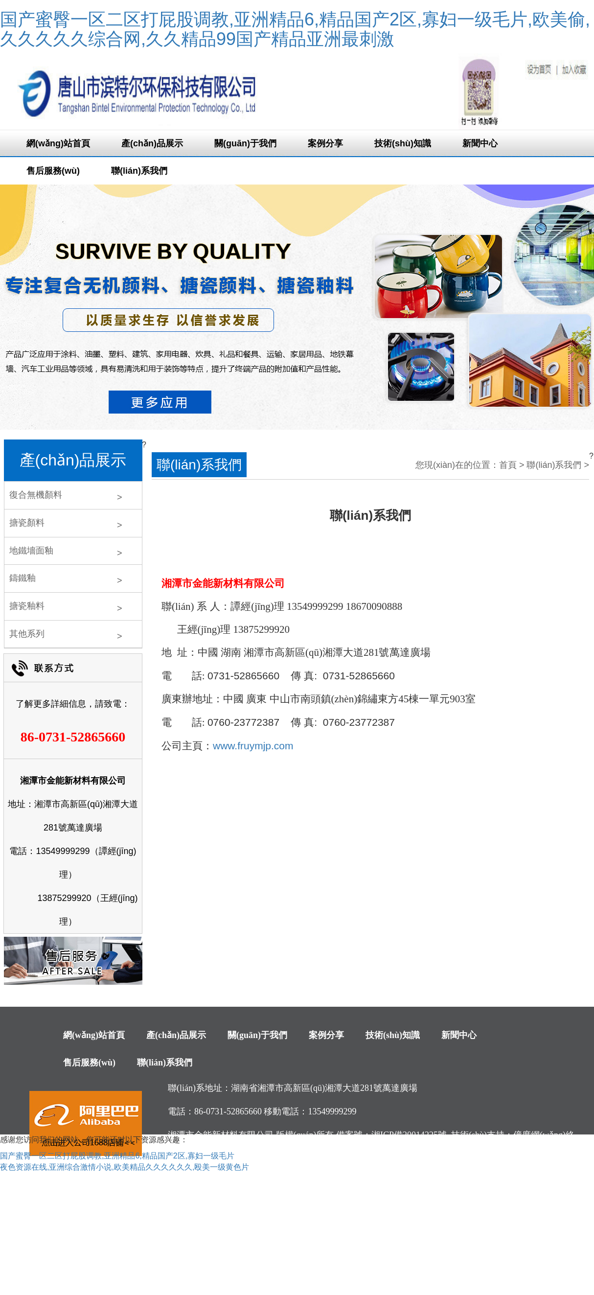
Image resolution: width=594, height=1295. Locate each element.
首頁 (508, 465)
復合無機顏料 (35, 495)
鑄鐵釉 (22, 578)
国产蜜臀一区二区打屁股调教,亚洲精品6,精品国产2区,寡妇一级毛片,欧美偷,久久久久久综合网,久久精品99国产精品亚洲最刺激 (295, 29)
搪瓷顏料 (27, 523)
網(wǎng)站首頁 (58, 143)
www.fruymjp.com (253, 745)
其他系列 (27, 634)
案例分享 (325, 143)
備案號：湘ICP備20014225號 (391, 1135)
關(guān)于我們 (245, 143)
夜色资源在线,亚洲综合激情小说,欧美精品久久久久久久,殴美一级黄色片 (124, 1167)
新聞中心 (480, 143)
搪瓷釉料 (27, 606)
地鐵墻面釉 (31, 550)
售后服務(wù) (53, 171)
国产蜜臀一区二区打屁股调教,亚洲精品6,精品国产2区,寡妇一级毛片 (117, 1156)
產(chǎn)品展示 (152, 143)
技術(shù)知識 (402, 143)
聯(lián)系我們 (139, 171)
